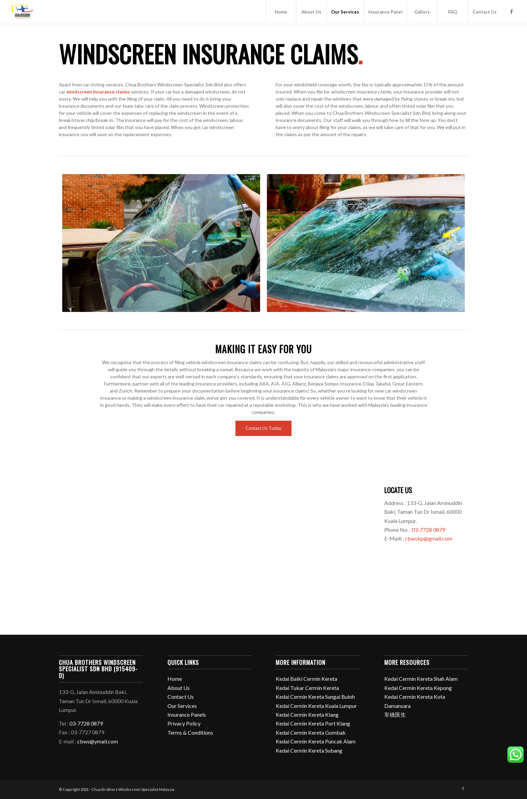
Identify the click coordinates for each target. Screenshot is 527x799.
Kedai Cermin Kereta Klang (307, 714)
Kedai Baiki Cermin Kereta (306, 678)
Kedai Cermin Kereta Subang (309, 750)
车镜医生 (395, 714)
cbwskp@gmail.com (428, 538)
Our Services (182, 705)
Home (174, 678)
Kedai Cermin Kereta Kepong (418, 688)
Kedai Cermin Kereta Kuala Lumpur (316, 705)
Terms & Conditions (190, 732)
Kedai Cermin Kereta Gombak (311, 732)
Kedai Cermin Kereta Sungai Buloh (315, 696)
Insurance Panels (186, 714)
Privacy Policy (184, 723)
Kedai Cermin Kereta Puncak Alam (316, 741)
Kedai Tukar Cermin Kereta (307, 688)
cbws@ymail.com (97, 741)
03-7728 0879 (428, 529)
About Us (178, 688)
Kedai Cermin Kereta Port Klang (313, 723)
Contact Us (180, 696)
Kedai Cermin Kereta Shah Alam (421, 678)
